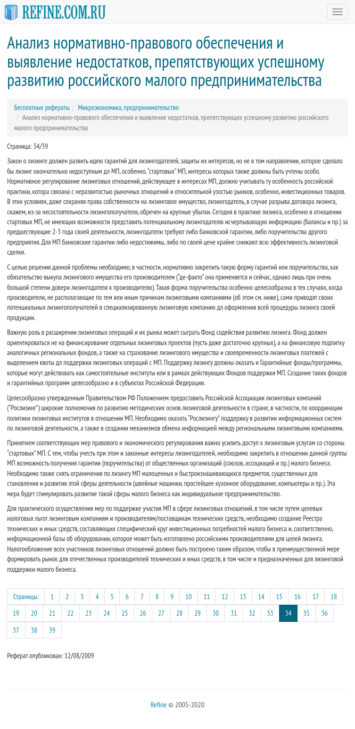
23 (88, 613)
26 (143, 613)
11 (207, 596)
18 (333, 596)
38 (34, 630)
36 (325, 613)
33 (270, 613)
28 (179, 613)
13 (243, 596)
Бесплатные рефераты (42, 107)
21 (52, 613)
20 (34, 613)
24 (107, 613)
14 (261, 596)
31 (234, 613)
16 (297, 596)
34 (291, 613)
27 (161, 613)
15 (279, 596)
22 (70, 613)
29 (197, 613)
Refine (158, 704)
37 (16, 630)
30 (216, 613)
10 (188, 596)
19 (16, 613)
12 (225, 596)
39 (52, 630)
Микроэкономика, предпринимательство (128, 107)
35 (306, 613)
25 (125, 613)
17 (316, 596)
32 (252, 613)
